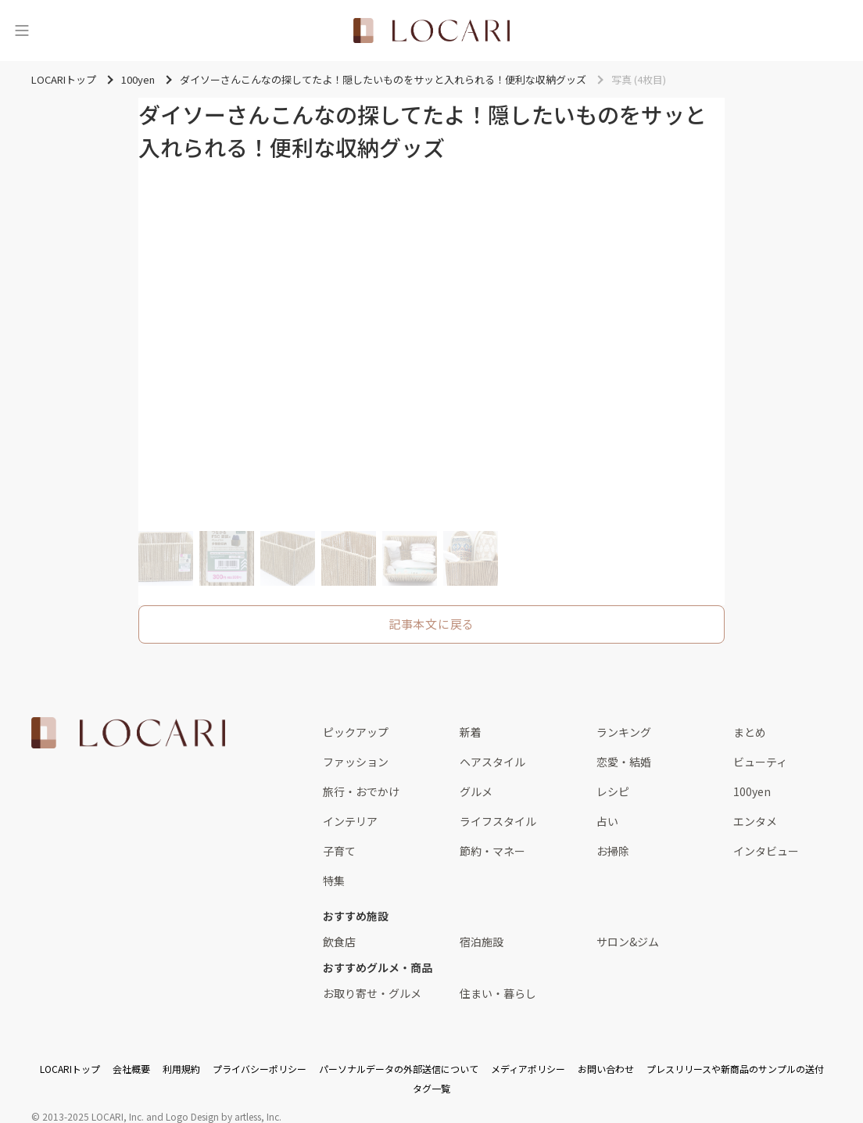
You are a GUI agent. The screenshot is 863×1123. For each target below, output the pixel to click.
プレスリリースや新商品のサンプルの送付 (735, 1068)
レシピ (612, 791)
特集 (334, 880)
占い (607, 821)
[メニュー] (22, 30)
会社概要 (131, 1068)
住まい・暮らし (498, 993)
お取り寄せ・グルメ (372, 993)
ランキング (623, 732)
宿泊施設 (481, 941)
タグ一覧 (431, 1088)
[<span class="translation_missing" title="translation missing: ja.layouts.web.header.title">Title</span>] (431, 30)
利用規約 (181, 1068)
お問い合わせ (606, 1068)
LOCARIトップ (70, 1068)
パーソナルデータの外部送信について (398, 1068)
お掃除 (612, 851)
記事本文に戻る (431, 623)
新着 (471, 732)
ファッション (356, 762)
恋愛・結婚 (623, 762)
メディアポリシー (528, 1068)
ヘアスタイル (492, 762)
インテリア (350, 821)
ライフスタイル (498, 821)
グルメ (476, 791)
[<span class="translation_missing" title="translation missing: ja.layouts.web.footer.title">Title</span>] (128, 732)
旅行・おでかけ (361, 791)
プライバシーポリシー (259, 1068)
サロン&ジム (627, 941)
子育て (339, 851)
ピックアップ (356, 732)
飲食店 (339, 941)
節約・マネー (492, 851)
